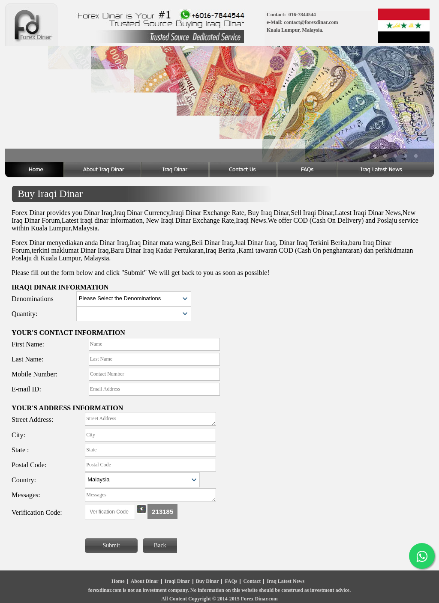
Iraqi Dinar (177, 581)
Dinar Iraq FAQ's (307, 169)
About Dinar (145, 581)
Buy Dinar (207, 581)
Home (34, 169)
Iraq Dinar (176, 169)
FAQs (231, 581)
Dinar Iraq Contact (244, 169)
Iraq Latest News (285, 581)
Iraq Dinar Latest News (385, 169)
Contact (252, 581)
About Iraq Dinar (103, 169)
